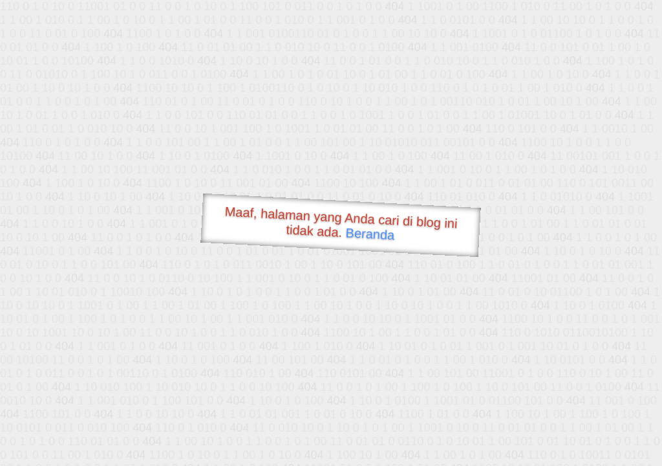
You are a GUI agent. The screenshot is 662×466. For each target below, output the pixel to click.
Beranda (370, 233)
